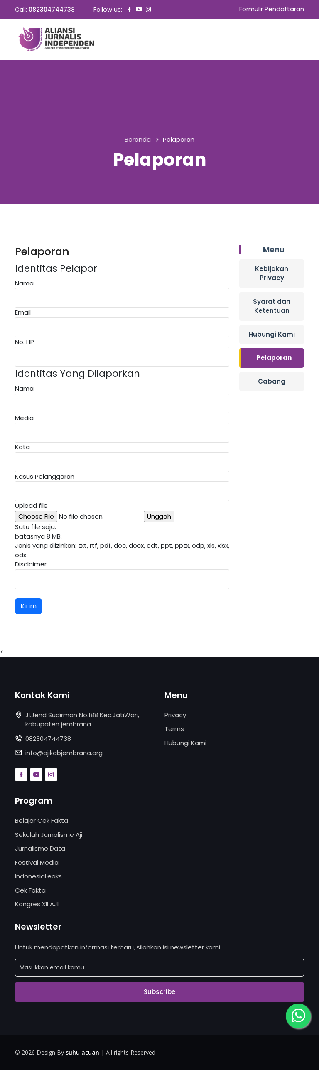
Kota (22, 447)
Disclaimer (31, 564)
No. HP (24, 341)
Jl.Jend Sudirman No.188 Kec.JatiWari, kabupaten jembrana (82, 720)
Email (23, 312)
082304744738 (52, 9)
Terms (174, 728)
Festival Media (37, 862)
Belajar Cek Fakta (41, 820)
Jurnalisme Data (40, 848)
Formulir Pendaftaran (271, 9)
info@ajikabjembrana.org (64, 752)
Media (24, 417)
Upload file (31, 505)
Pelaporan (274, 357)
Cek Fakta (30, 890)
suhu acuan (82, 1052)
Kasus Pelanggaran (44, 476)
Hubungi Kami (271, 334)
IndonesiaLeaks (38, 876)
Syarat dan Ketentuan (271, 306)
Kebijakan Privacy (271, 273)
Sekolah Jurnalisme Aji (48, 834)
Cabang (271, 381)
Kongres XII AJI (37, 904)
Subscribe (159, 992)
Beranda (138, 139)
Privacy (175, 715)
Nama (24, 283)
